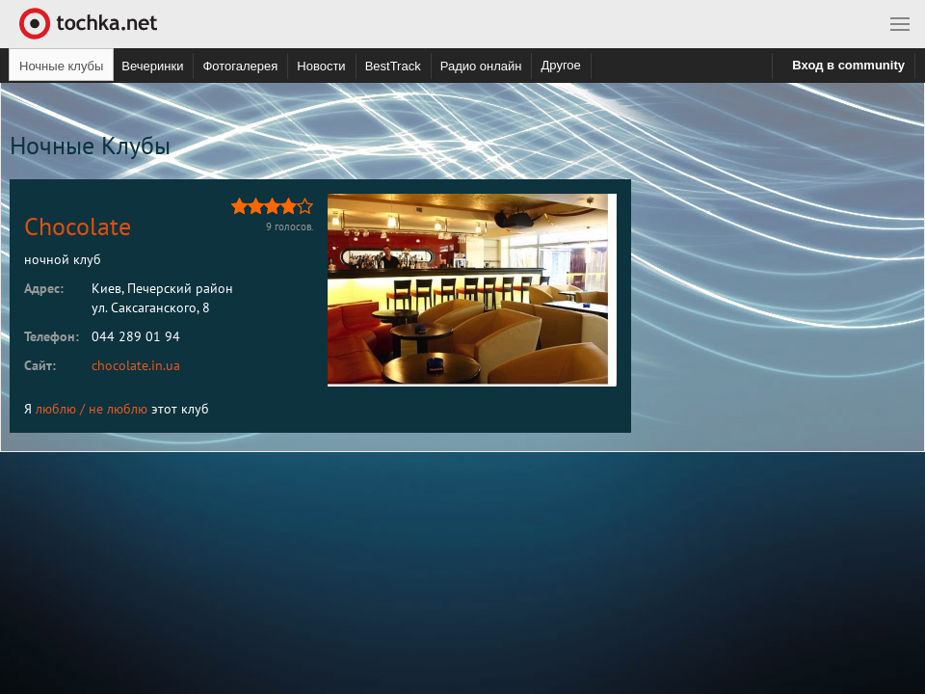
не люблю (118, 408)
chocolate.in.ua (136, 365)
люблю (56, 408)
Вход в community (848, 65)
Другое (560, 65)
